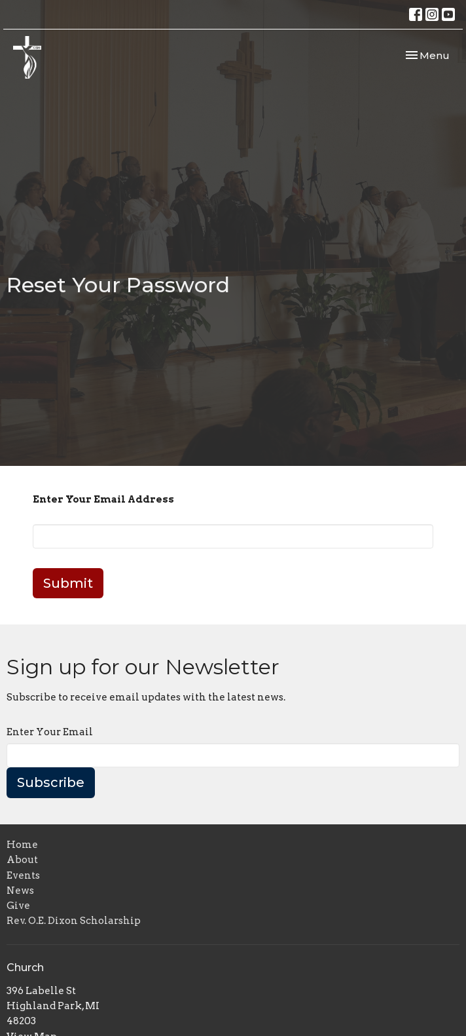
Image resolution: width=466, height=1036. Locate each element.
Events (23, 875)
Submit (68, 583)
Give (18, 905)
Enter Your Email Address (103, 499)
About (22, 860)
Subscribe (50, 782)
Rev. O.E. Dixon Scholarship (74, 921)
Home (22, 845)
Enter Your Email (50, 732)
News (20, 890)
